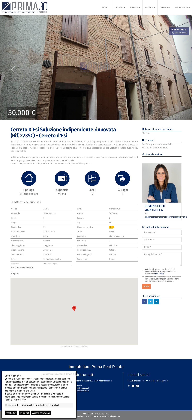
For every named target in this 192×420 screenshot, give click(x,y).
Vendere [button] (165, 7)
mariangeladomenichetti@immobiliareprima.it (166, 217)
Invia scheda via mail (155, 147)
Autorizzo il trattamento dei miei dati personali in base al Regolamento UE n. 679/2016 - (159, 271)
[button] (9, 67)
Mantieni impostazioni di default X (58, 374)
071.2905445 (179, 32)
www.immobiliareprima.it (79, 391)
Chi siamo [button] (120, 7)
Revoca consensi (91, 416)
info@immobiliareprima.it (79, 388)
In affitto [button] (150, 7)
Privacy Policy (159, 274)
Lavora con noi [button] (182, 7)
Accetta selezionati (41, 413)
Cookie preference (40, 397)
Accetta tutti (11, 413)
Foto (146, 133)
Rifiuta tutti (24, 413)
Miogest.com (115, 416)
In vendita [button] (135, 7)
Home (104, 7)
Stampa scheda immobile (157, 144)
